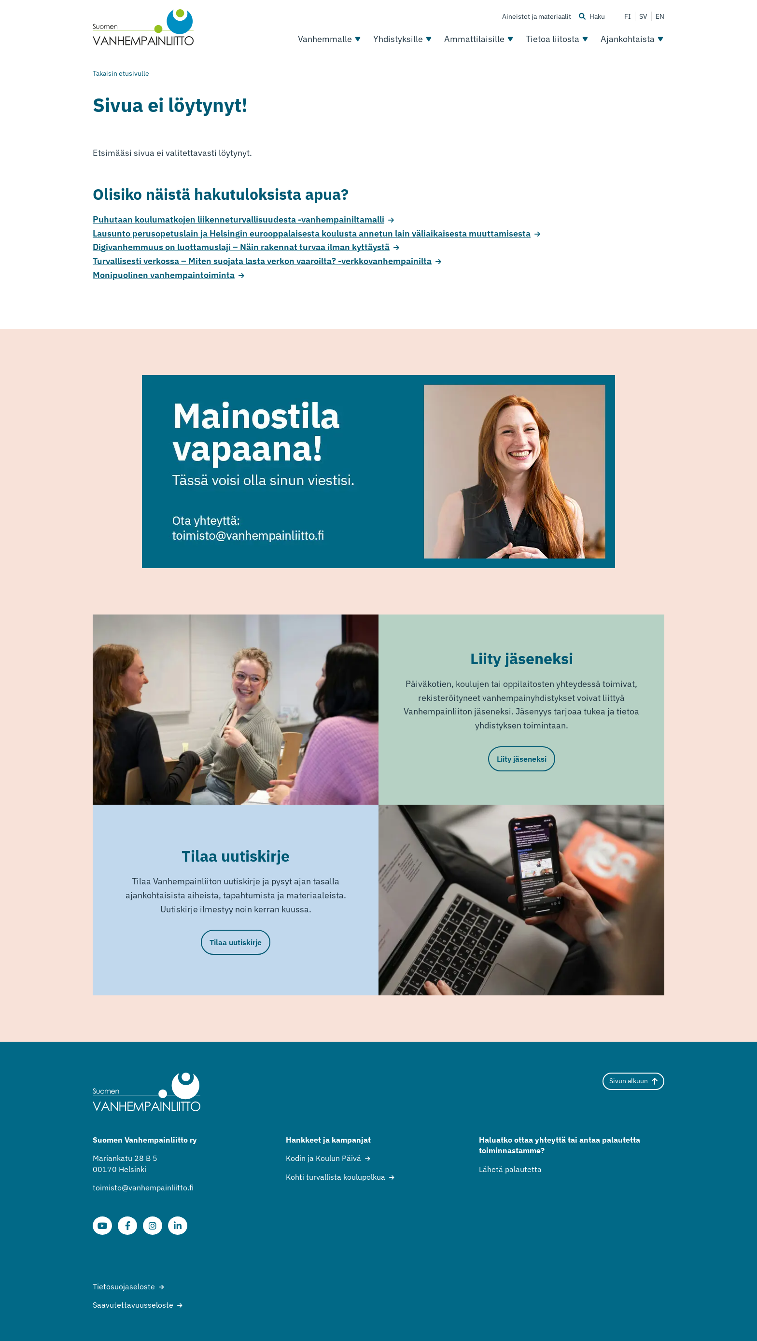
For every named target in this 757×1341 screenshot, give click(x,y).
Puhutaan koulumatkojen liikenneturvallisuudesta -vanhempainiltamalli (238, 219)
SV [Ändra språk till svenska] (643, 16)
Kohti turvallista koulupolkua (335, 1177)
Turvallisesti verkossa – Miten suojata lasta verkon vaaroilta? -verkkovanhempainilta (262, 260)
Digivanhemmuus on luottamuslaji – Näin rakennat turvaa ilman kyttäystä (241, 246)
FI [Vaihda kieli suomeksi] (627, 16)
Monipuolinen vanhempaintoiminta (164, 274)
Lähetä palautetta (510, 1169)
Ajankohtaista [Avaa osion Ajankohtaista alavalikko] (632, 38)
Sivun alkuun (633, 1080)
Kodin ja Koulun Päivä (323, 1158)
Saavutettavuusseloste (133, 1305)
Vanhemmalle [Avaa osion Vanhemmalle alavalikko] (330, 38)
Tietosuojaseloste (124, 1286)
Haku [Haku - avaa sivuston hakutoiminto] (592, 16)
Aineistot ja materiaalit (536, 16)
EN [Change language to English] (660, 16)
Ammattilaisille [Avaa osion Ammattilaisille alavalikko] (479, 38)
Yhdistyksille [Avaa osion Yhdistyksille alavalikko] (403, 38)
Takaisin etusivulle (121, 73)
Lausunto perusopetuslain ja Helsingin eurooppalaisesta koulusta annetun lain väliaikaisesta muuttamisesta (312, 233)
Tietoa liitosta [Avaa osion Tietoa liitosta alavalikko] (557, 38)
